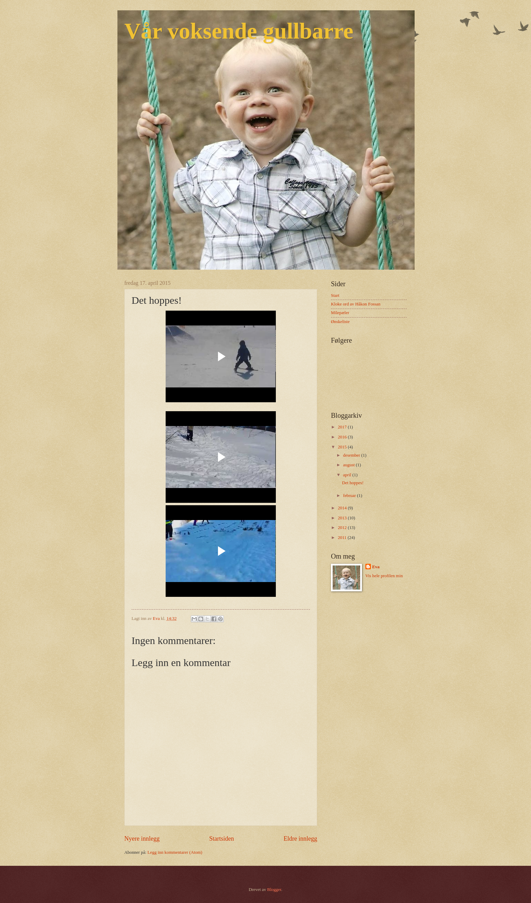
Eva (375, 566)
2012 (343, 527)
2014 (343, 508)
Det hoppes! (353, 482)
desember (352, 455)
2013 (343, 518)
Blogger (274, 889)
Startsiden (221, 838)
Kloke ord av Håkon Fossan (356, 304)
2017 (343, 427)
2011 (343, 537)
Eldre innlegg (300, 838)
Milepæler (340, 312)
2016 (343, 437)
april (347, 475)
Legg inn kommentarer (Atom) (174, 852)
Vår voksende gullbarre (238, 30)
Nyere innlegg (142, 838)
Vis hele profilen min (384, 575)
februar (350, 495)
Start (335, 295)
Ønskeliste (340, 321)
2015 (343, 447)
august (349, 465)
